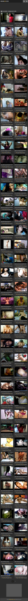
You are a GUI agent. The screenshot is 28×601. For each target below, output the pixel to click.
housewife (5, 25)
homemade (11, 25)
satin (25, 110)
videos (21, 138)
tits (19, 237)
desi (26, 138)
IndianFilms (5, 1)
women (21, 521)
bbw (20, 577)
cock (3, 521)
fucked (24, 152)
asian (22, 464)
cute (5, 521)
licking (6, 209)
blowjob (23, 67)
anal (8, 379)
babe (25, 563)
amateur (23, 25)
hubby (9, 407)
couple (10, 39)
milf (3, 237)
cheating (11, 138)
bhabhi (20, 223)
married (11, 67)
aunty (12, 393)
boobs (9, 138)
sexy (17, 110)
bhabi (25, 223)
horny (7, 407)
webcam (24, 53)
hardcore (17, 39)
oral (12, 209)
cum (22, 110)
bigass (17, 577)
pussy (3, 152)
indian (23, 138)
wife (8, 25)
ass (3, 25)
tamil (12, 124)
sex (3, 110)
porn (11, 308)
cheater (9, 450)
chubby (9, 393)
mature (11, 237)
